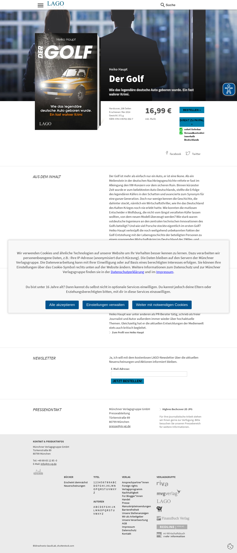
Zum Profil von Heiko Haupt (128, 332)
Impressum (128, 526)
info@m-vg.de (49, 464)
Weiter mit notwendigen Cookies (162, 305)
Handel (126, 499)
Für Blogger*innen (132, 496)
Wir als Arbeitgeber (132, 516)
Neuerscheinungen (74, 485)
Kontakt (126, 533)
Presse (125, 503)
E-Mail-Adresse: (120, 369)
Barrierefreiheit (130, 509)
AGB (124, 523)
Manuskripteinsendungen (136, 506)
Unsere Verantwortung (135, 520)
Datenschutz (129, 530)
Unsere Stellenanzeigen (135, 513)
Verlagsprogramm (132, 489)
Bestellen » (192, 110)
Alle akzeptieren (62, 305)
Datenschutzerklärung (127, 271)
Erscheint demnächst (76, 482)
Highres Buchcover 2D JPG (177, 409)
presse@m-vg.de (120, 426)
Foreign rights (130, 485)
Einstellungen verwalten (105, 305)
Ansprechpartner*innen (135, 482)
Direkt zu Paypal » (192, 122)
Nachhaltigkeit (130, 492)
